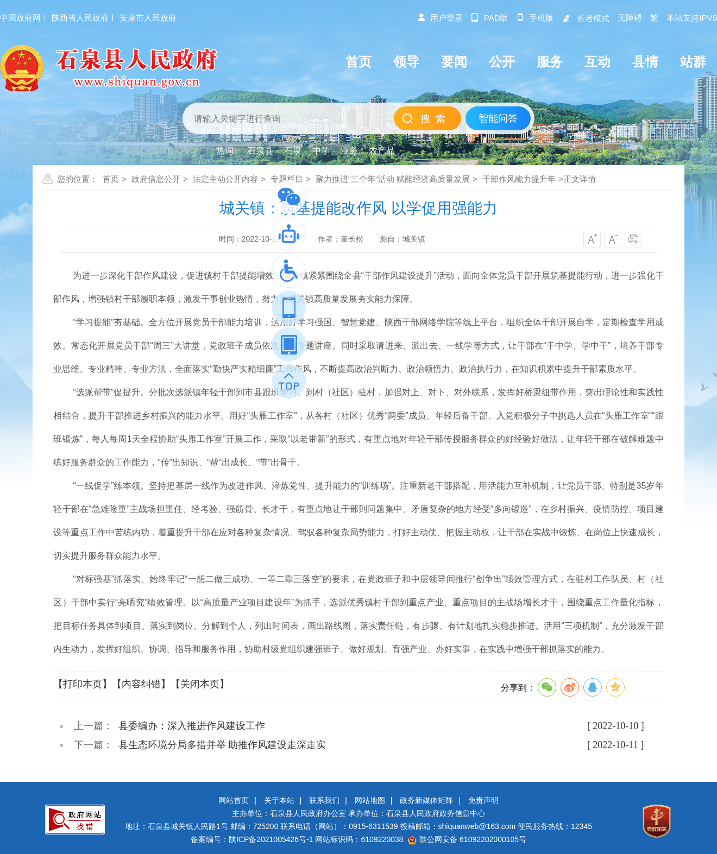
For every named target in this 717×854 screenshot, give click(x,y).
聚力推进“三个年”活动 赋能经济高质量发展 (393, 179)
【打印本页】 (82, 684)
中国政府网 (20, 17)
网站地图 (370, 800)
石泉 (292, 150)
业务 (349, 150)
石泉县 (260, 150)
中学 (321, 150)
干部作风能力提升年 (519, 179)
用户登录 (440, 17)
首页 (111, 179)
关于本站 (279, 800)
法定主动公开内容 (225, 179)
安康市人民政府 (148, 17)
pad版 (489, 17)
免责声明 (483, 800)
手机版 (535, 17)
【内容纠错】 (141, 684)
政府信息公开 (155, 179)
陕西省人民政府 (80, 17)
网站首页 (233, 800)
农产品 (382, 150)
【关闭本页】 (200, 684)
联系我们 (324, 800)
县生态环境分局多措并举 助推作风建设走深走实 (222, 744)
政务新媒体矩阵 (426, 800)
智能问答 (498, 118)
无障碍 (630, 17)
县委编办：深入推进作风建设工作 (191, 725)
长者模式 (585, 18)
